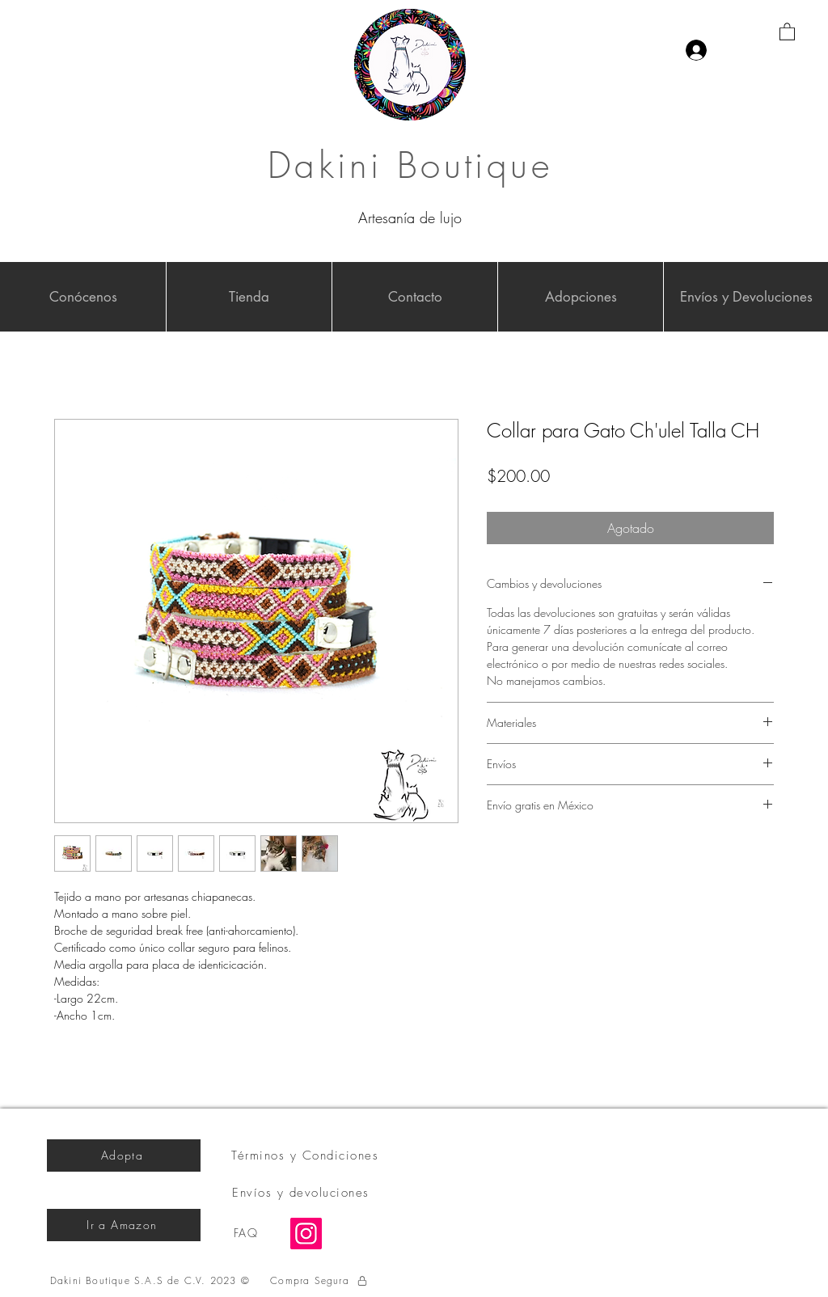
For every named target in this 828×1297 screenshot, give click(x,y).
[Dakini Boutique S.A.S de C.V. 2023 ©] (151, 1281)
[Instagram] (306, 1233)
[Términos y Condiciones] (306, 1155)
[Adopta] (124, 1155)
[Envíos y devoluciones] (302, 1193)
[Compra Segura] (319, 1281)
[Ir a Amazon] (124, 1225)
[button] (787, 31)
